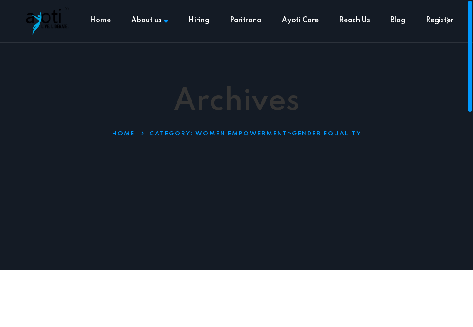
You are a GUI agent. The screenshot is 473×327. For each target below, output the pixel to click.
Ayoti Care (300, 20)
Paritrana (245, 20)
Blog (397, 20)
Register (439, 20)
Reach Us (354, 20)
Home (100, 20)
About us (149, 20)
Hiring (198, 20)
